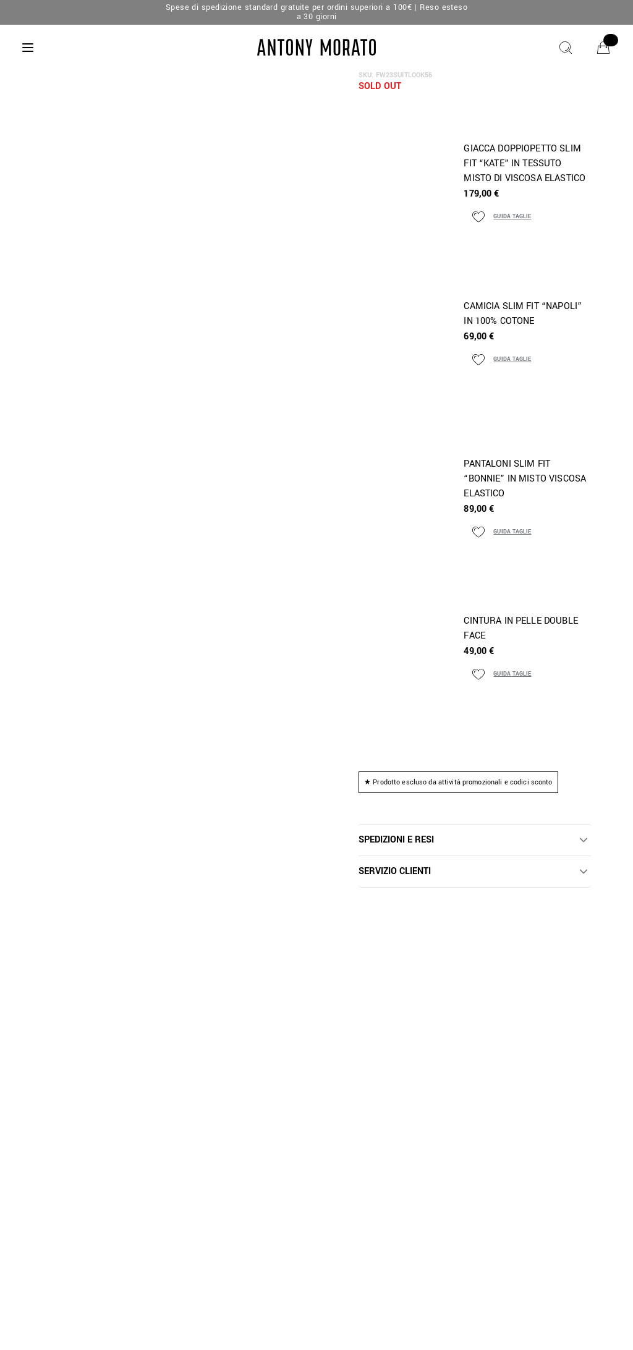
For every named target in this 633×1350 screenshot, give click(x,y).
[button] (475, 840)
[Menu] (28, 47)
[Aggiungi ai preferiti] (478, 217)
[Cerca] (565, 47)
